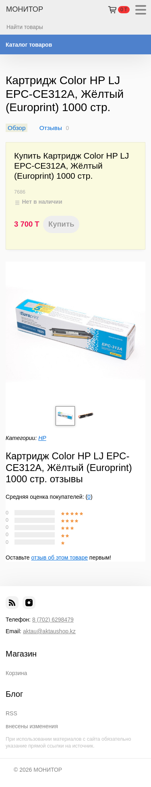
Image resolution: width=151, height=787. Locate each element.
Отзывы (50, 127)
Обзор (16, 127)
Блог (14, 694)
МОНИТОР (24, 9)
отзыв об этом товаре (59, 557)
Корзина (16, 673)
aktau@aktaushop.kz (49, 631)
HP (42, 438)
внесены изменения (32, 726)
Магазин (21, 654)
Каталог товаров (29, 45)
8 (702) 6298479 (53, 619)
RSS (11, 713)
